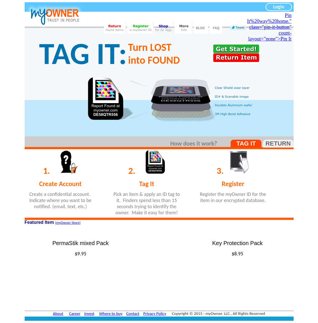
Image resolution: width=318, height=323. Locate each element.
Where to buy (110, 313)
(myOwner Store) (67, 222)
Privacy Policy (154, 313)
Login (278, 7)
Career (74, 313)
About (58, 313)
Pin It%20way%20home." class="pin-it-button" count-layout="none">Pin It (269, 27)
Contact (133, 313)
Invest (89, 313)
